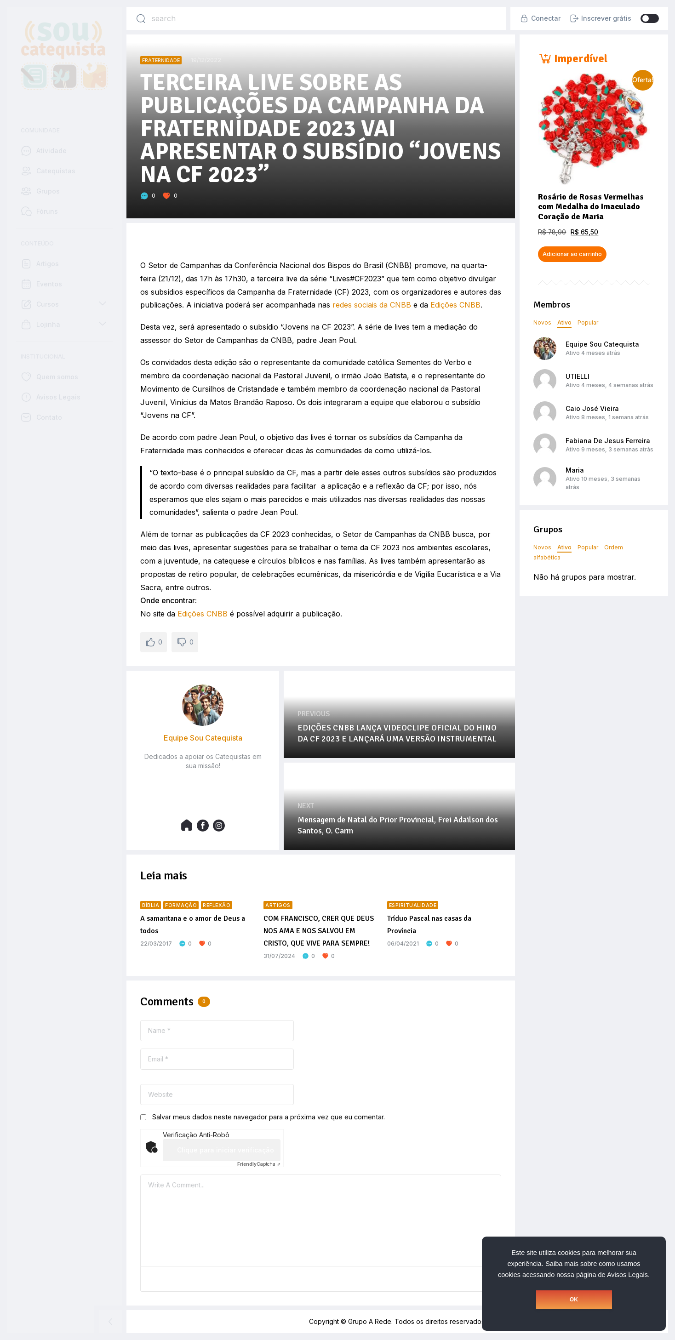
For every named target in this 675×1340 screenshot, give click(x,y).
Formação (181, 905)
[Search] (141, 18)
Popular (588, 322)
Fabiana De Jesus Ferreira (608, 441)
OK (574, 1299)
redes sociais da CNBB (371, 304)
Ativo (564, 322)
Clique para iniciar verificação (225, 1150)
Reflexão (216, 905)
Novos (542, 322)
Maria (575, 470)
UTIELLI (577, 376)
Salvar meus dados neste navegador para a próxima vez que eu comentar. (268, 1117)
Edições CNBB (455, 304)
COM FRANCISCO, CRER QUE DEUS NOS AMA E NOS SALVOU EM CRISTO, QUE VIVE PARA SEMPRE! (318, 931)
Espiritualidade (413, 905)
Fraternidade (161, 60)
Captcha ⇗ (258, 1164)
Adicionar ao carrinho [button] (572, 254)
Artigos (278, 905)
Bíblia (150, 905)
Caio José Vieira (592, 408)
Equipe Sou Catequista (602, 344)
